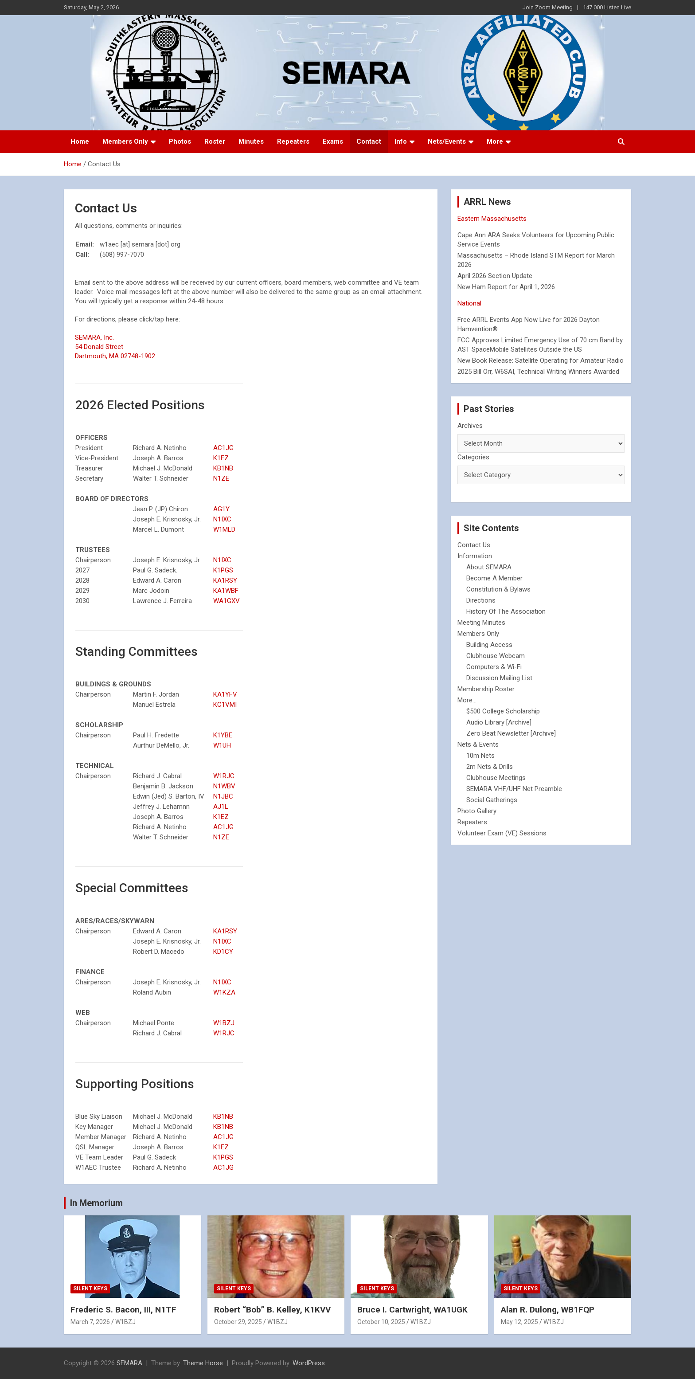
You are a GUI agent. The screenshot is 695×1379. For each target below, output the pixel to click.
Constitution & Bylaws (498, 589)
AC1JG (223, 448)
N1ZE (221, 478)
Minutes (251, 141)
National (469, 303)
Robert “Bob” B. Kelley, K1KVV (272, 1310)
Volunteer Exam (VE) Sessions (502, 833)
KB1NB (223, 468)
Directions (481, 600)
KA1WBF (225, 591)
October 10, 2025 (381, 1321)
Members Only (125, 141)
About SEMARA (488, 567)
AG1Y (221, 509)
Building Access (489, 645)
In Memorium (96, 1203)
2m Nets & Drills (489, 767)
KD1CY (223, 952)
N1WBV (224, 786)
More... (466, 700)
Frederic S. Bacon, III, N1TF (123, 1310)
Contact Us (473, 545)
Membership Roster (486, 689)
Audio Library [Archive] (498, 722)
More (495, 141)
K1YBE (222, 735)
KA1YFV (225, 694)
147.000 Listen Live (607, 7)
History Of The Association (506, 611)
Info (400, 141)
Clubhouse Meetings (496, 778)
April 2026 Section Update (494, 276)
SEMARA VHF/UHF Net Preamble (514, 789)
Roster (214, 141)
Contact (368, 141)
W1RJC (223, 776)
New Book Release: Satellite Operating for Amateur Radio (540, 360)
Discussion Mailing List (499, 678)
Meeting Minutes (481, 623)
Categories (473, 457)
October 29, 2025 (238, 1321)
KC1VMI (225, 705)
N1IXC (222, 519)
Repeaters (293, 141)
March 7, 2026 (90, 1321)
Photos (180, 141)
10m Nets (480, 756)
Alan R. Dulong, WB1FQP (547, 1310)
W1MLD (224, 529)
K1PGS (223, 570)
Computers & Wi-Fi (494, 667)
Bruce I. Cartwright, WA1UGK (412, 1310)
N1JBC (223, 796)
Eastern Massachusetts (492, 219)
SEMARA (129, 1363)
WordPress (309, 1363)
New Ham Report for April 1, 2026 (506, 287)
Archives (470, 426)
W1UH (222, 745)
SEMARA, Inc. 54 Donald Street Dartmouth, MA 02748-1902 (115, 346)
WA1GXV (226, 601)
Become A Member (494, 578)
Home (79, 141)
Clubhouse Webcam (495, 656)
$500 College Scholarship (503, 711)
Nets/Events (447, 141)
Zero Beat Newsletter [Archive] (511, 733)
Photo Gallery (476, 811)
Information (474, 556)
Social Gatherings (491, 800)
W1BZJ (223, 1023)
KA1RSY (225, 580)
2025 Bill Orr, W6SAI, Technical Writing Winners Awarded (538, 372)
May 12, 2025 (519, 1321)
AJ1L (220, 807)
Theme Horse (203, 1363)
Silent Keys (90, 1288)
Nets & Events (478, 744)
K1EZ (221, 458)
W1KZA (224, 992)
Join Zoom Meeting (548, 7)
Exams (333, 141)
